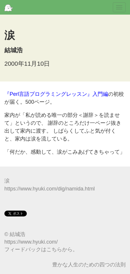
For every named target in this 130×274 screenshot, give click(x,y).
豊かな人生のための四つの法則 (89, 265)
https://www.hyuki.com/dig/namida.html (49, 189)
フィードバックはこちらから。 (41, 249)
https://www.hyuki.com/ (31, 242)
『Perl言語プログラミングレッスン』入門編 (56, 94)
